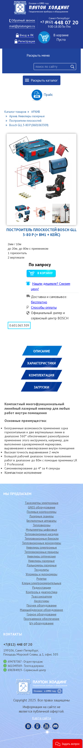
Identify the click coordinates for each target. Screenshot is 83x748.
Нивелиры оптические (41, 556)
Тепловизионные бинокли (42, 538)
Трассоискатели (41, 596)
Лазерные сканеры (41, 516)
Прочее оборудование (42, 605)
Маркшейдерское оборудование (41, 610)
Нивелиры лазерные (41, 561)
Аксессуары (41, 601)
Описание (41, 351)
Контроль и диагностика (41, 592)
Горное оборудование (41, 614)
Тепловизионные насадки (41, 534)
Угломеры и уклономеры (41, 574)
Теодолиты (41, 570)
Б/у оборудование (41, 623)
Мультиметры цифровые (41, 530)
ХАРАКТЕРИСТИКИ (41, 363)
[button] (67, 743)
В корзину (44, 273)
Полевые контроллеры (41, 512)
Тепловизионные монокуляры (41, 543)
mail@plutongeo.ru (22, 26)
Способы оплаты (44, 307)
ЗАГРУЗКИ (41, 387)
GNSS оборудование (41, 507)
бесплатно (39, 302)
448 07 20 (59, 22)
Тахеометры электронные (41, 503)
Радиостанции (41, 588)
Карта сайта (41, 718)
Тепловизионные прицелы (41, 552)
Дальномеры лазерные (42, 565)
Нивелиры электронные (41, 547)
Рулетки (41, 579)
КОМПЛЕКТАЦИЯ (41, 375)
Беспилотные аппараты (41, 521)
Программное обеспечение (41, 619)
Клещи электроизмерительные (41, 583)
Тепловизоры (41, 525)
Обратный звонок (23, 20)
